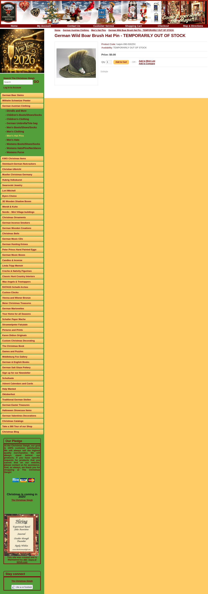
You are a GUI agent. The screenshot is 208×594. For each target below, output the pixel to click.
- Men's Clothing (14, 131)
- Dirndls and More (16, 110)
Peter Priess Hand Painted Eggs (19, 249)
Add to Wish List (147, 61)
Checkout (163, 26)
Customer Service (103, 26)
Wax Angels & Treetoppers (16, 281)
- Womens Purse (14, 152)
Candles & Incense (12, 260)
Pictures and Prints (12, 330)
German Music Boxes (13, 255)
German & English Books (15, 362)
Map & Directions (193, 26)
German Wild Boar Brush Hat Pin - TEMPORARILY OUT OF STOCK (141, 30)
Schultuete (8, 378)
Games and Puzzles (12, 351)
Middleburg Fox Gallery (14, 356)
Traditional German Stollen (16, 399)
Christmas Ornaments (14, 217)
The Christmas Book (13, 346)
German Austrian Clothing (16, 106)
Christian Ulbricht (11, 169)
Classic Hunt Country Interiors (18, 276)
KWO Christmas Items (14, 158)
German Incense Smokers (16, 222)
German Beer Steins (13, 95)
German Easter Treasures (16, 405)
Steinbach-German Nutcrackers (19, 164)
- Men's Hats (12, 139)
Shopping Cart (133, 26)
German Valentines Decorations (19, 415)
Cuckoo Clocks (10, 292)
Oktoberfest (8, 394)
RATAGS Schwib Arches (15, 287)
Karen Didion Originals (14, 335)
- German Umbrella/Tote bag (21, 123)
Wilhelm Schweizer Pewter (16, 100)
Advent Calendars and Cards (17, 383)
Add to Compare (147, 63)
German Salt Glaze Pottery (16, 367)
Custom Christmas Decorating (18, 340)
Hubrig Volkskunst (12, 180)
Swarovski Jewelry (12, 185)
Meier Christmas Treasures (16, 303)
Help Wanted (9, 389)
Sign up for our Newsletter (16, 373)
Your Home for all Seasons (16, 314)
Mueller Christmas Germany (17, 174)
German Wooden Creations (16, 228)
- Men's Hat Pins (14, 135)
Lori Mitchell (9, 190)
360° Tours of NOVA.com (27, 561)
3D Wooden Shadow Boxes (16, 201)
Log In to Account (12, 87)
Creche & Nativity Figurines (17, 271)
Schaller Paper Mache (13, 319)
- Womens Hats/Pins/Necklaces (23, 148)
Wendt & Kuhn (10, 206)
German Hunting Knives (15, 244)
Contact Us (73, 26)
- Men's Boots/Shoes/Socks (21, 127)
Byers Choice (9, 196)
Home (14, 26)
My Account (44, 26)
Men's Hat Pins (98, 30)
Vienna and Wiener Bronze (16, 297)
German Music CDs (12, 239)
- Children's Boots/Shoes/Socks (23, 115)
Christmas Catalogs (12, 421)
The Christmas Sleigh (22, 500)
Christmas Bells (10, 233)
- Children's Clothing (17, 119)
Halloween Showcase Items (17, 410)
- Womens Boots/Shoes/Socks (22, 144)
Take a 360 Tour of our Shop (17, 426)
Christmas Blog (10, 431)
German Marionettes (13, 308)
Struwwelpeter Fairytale (15, 324)
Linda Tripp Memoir (12, 265)
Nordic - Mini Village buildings (18, 212)
